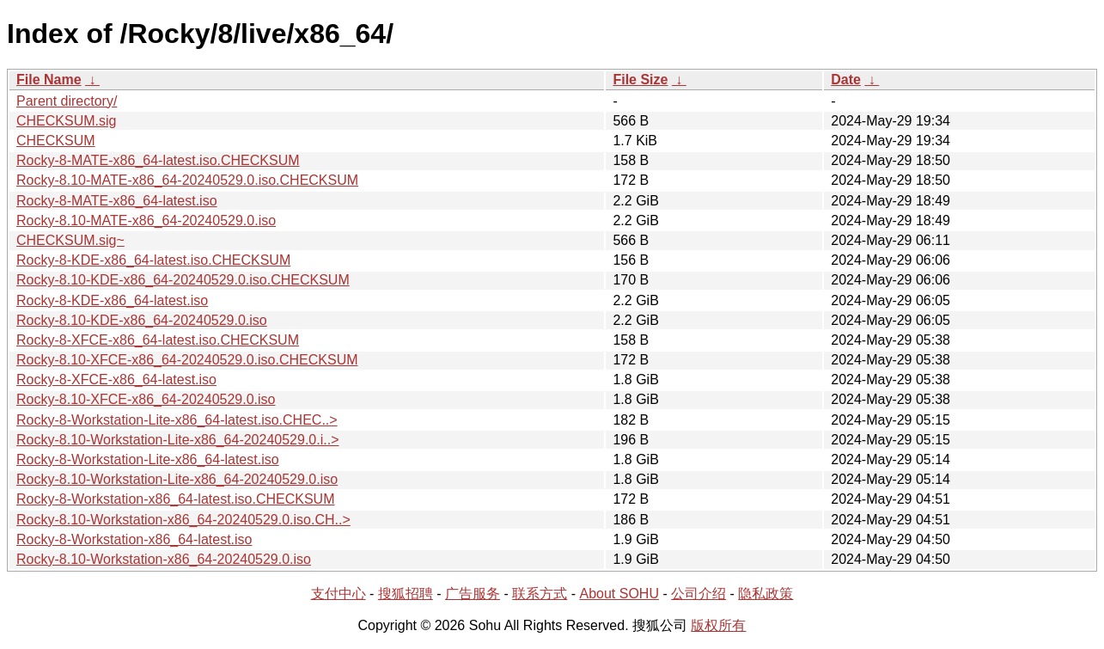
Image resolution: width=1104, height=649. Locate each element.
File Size (640, 79)
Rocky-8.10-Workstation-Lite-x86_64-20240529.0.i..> (177, 439)
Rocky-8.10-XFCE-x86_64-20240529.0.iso (146, 399)
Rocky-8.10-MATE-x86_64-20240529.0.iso (146, 220)
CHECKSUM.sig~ (70, 240)
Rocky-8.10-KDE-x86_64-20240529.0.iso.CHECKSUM (183, 279)
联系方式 (539, 593)
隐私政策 (765, 593)
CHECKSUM (55, 140)
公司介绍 (698, 593)
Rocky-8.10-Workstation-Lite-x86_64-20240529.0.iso (177, 479)
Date (846, 79)
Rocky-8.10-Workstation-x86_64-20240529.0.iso (163, 559)
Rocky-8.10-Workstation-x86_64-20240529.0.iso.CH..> (183, 519)
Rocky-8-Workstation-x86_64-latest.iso (134, 539)
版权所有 (718, 625)
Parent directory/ (66, 101)
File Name (49, 79)
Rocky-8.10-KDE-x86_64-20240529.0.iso (141, 320)
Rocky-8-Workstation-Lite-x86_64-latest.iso (147, 459)
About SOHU (618, 593)
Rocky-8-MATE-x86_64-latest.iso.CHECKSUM (158, 160)
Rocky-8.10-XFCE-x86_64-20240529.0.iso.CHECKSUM (187, 359)
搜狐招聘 (405, 593)
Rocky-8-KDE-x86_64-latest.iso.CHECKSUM (153, 260)
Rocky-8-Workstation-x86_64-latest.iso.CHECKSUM (175, 499)
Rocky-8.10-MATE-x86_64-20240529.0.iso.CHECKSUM (187, 180)
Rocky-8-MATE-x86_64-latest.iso (116, 200)
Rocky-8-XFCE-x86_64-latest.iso (116, 379)
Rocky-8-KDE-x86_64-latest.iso (112, 300)
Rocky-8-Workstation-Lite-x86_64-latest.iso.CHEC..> (177, 420)
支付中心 (338, 593)
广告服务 (472, 593)
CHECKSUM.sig (66, 120)
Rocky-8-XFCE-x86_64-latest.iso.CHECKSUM (157, 340)
